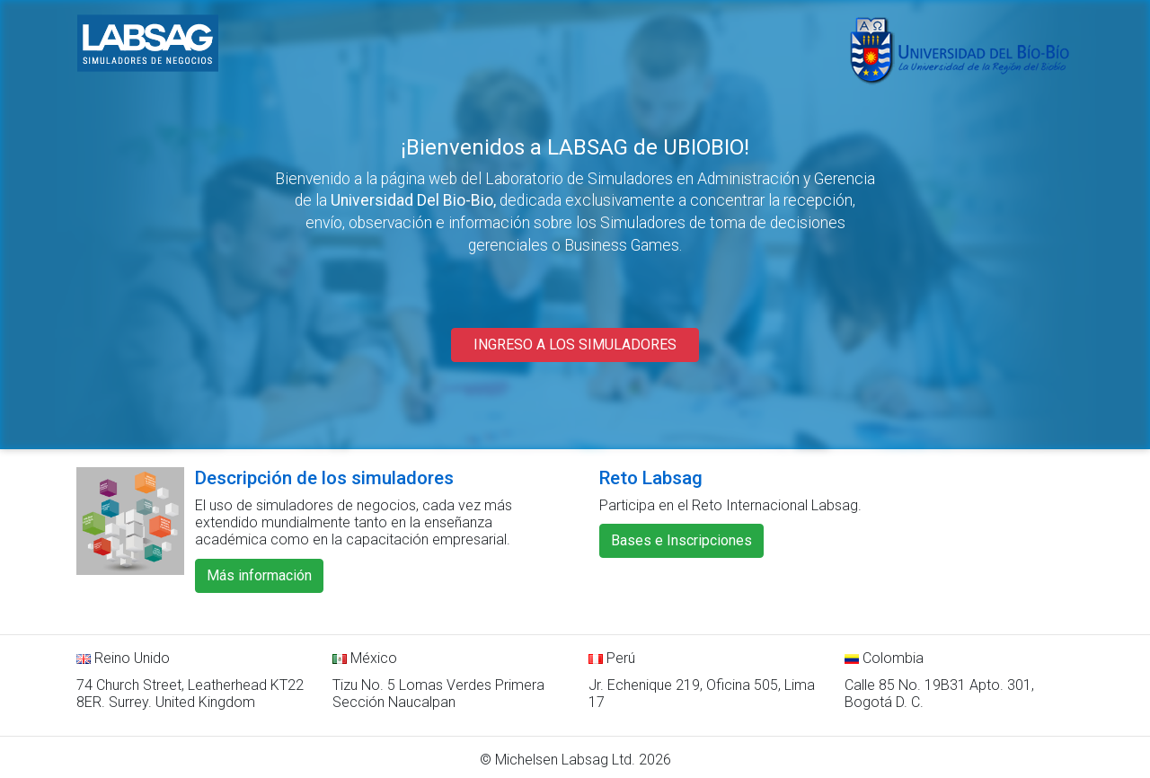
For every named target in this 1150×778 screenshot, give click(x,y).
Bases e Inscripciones (681, 540)
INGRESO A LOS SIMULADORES (575, 344)
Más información (259, 575)
